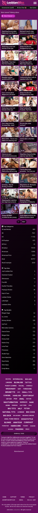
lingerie (9, 382)
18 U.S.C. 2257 (31, 500)
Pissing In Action (18, 290)
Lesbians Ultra (18, 304)
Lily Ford (18, 324)
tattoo (28, 382)
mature (28, 399)
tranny (25, 426)
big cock (30, 412)
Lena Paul (18, 346)
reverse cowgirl (28, 415)
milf (20, 409)
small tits (27, 392)
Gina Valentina (18, 357)
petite (8, 379)
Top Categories (8, 226)
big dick (7, 415)
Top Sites (7, 268)
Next (23, 221)
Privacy (31, 497)
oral (30, 405)
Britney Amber (18, 320)
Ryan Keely (18, 361)
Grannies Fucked (18, 275)
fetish (27, 408)
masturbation (11, 402)
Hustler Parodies (18, 286)
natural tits (9, 412)
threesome (27, 389)
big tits (12, 408)
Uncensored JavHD (8, 8)
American (18, 251)
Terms (22, 497)
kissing (10, 429)
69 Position (18, 240)
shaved (32, 426)
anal (21, 399)
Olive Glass (18, 365)
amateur (17, 422)
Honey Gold (18, 339)
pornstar (5, 426)
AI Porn (18, 244)
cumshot (28, 422)
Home (4, 497)
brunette (10, 392)
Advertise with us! (8, 500)
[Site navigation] (34, 3)
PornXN (18, 282)
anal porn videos (11, 419)
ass (18, 392)
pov (15, 399)
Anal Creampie (18, 263)
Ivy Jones (18, 317)
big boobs (16, 415)
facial (21, 386)
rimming (15, 405)
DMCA (21, 500)
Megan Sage (18, 313)
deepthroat (28, 396)
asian (8, 405)
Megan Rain (18, 335)
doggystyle (27, 419)
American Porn (18, 255)
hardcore (16, 426)
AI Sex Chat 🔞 (22, 8)
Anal (18, 259)
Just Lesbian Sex (18, 271)
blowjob (18, 382)
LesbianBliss (16, 509)
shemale (29, 385)
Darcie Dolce (18, 331)
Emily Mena (18, 368)
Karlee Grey (18, 343)
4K (18, 233)
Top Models (7, 310)
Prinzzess (18, 350)
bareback (23, 402)
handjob (17, 396)
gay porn (23, 405)
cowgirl (7, 395)
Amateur (18, 248)
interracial (18, 379)
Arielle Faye (18, 354)
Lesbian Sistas (18, 297)
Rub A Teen (18, 293)
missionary (11, 389)
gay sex (9, 399)
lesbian (21, 412)
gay (19, 389)
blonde (7, 422)
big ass (28, 379)
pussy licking (11, 386)
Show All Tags (19, 433)
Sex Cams (33, 8)
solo (27, 429)
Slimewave (18, 279)
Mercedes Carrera (18, 328)
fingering (19, 429)
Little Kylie (18, 301)
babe (31, 402)
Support (13, 497)
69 (18, 237)
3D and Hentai (18, 229)
